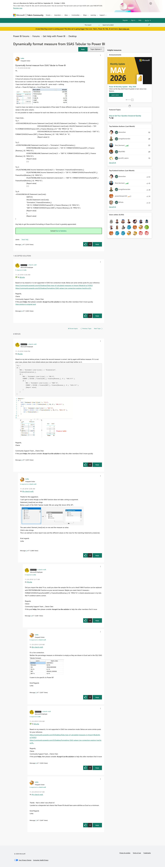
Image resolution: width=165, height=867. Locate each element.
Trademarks (147, 853)
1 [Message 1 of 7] (21, 244)
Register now (17, 8)
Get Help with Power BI (54, 36)
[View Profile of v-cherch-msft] (31, 265)
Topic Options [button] (95, 49)
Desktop (73, 36)
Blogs (85, 15)
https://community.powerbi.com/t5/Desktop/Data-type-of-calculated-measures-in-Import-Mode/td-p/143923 (54, 285)
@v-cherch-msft (27, 491)
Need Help (25, 239)
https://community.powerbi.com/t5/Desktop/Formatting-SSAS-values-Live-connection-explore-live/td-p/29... (53, 288)
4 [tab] (130, 99)
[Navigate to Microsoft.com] (19, 15)
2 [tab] (127, 99)
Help (139, 20)
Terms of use (137, 853)
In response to (20, 270)
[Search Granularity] (92, 25)
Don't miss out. (124, 29)
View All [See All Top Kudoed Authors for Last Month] (112, 207)
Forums (48, 15)
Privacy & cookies (125, 853)
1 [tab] (126, 99)
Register (125, 20)
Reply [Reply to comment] (97, 316)
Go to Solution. (61, 231)
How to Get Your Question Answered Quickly (125, 116)
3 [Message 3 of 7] (26, 550)
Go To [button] (147, 20)
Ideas (66, 15)
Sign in (133, 20)
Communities (76, 15)
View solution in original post (25, 304)
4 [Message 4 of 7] (31, 616)
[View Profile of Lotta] (22, 58)
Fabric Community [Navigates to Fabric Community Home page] (35, 15)
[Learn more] (116, 95)
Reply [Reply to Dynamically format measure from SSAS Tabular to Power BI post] (97, 244)
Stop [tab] (132, 100)
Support (102, 15)
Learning (93, 15)
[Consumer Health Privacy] (40, 860)
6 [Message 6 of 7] (21, 311)
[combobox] (126, 25)
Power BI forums (21, 36)
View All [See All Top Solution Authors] (112, 162)
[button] (83, 49)
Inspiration (57, 15)
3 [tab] (128, 99)
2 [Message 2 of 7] (21, 460)
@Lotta (22, 277)
